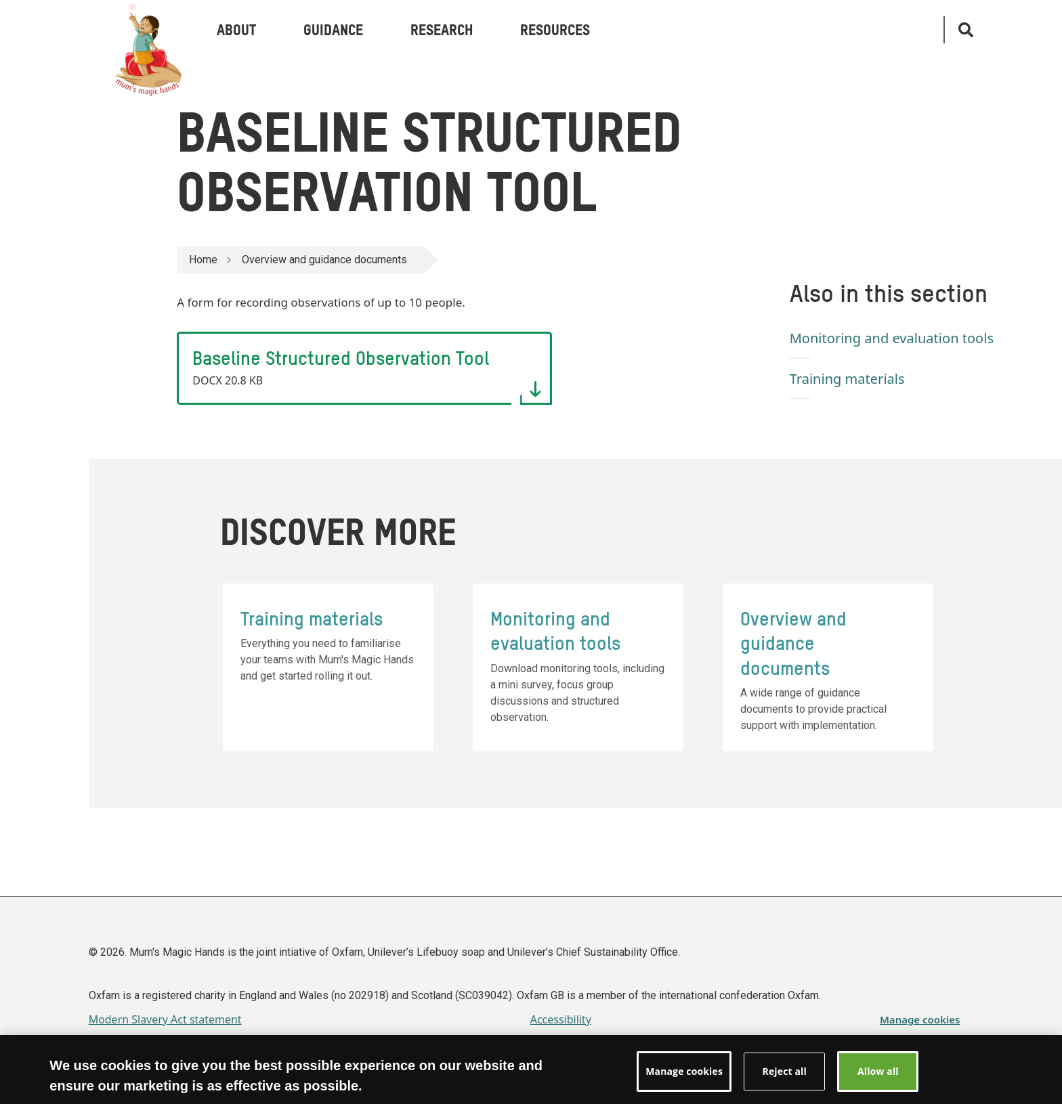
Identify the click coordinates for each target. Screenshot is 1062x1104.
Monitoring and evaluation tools (892, 338)
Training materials (847, 379)
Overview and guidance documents (324, 259)
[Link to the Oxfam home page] (139, 30)
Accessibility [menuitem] (560, 1019)
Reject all (785, 1077)
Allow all (878, 1077)
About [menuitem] (236, 31)
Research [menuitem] (441, 31)
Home (203, 259)
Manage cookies (920, 1019)
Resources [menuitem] (555, 31)
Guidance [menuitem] (333, 31)
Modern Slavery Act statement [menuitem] (165, 1019)
